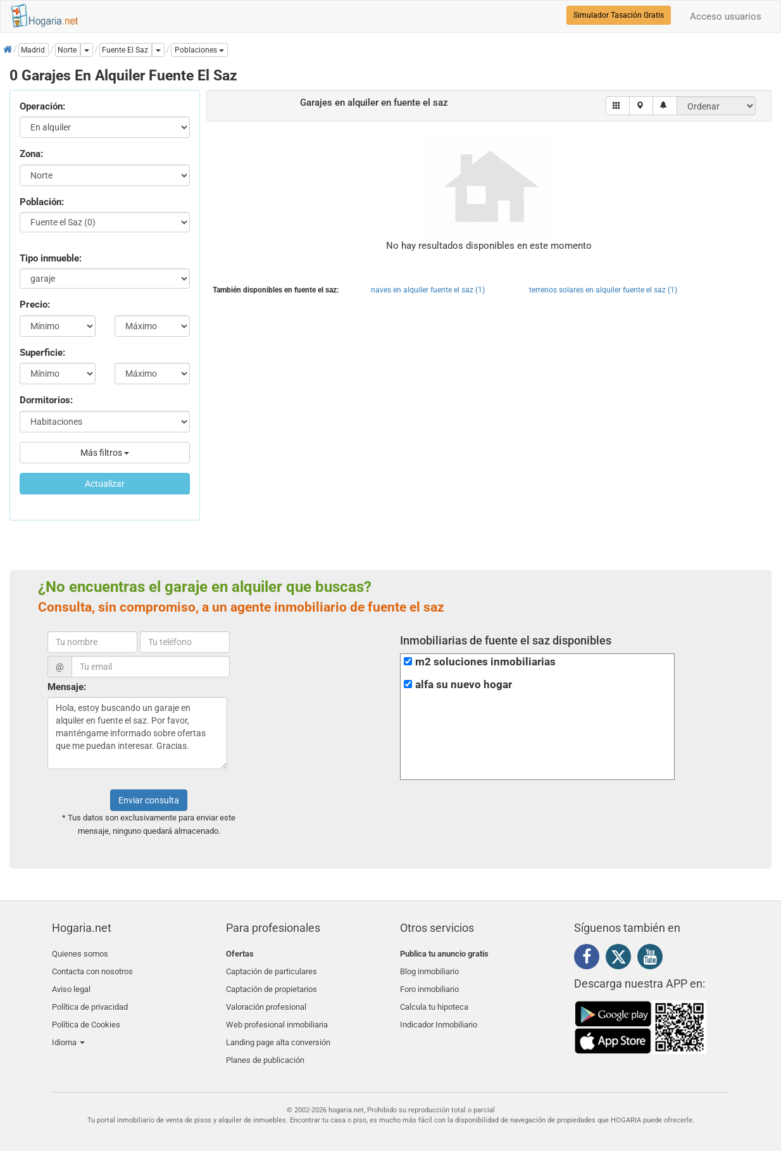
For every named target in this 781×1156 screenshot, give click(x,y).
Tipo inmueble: (51, 258)
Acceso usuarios (725, 16)
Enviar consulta (148, 800)
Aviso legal (71, 984)
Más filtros (104, 453)
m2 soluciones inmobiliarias (485, 662)
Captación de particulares (271, 969)
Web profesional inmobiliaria (277, 1014)
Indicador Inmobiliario (438, 1014)
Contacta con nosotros (92, 969)
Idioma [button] (68, 1028)
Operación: (42, 106)
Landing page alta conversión (278, 1028)
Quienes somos (80, 953)
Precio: (35, 304)
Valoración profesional (266, 998)
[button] (199, 50)
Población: (42, 202)
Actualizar (105, 484)
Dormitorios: (46, 400)
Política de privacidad (90, 998)
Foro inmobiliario (429, 984)
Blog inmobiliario (429, 969)
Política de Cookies (86, 1014)
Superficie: (42, 352)
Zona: (31, 154)
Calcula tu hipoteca (434, 998)
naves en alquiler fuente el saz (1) (428, 290)
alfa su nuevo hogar (463, 685)
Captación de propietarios (271, 984)
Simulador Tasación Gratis (618, 15)
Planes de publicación (265, 1043)
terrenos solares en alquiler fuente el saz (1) (603, 290)
